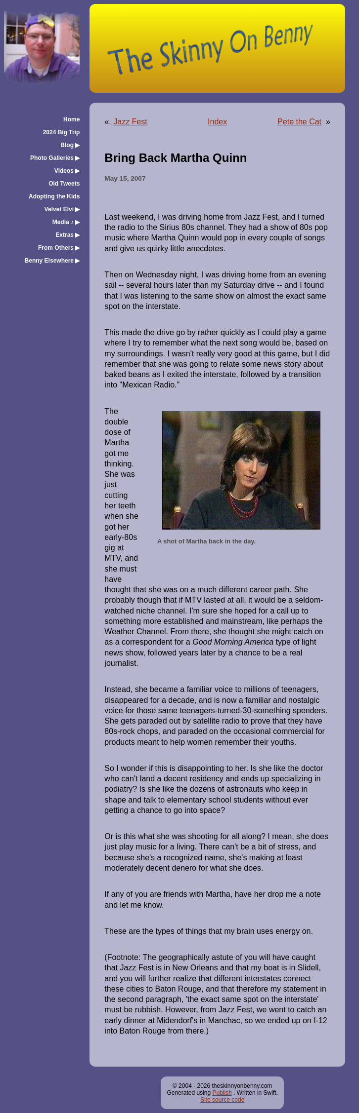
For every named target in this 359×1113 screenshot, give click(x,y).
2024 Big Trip (61, 132)
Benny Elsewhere (52, 260)
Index (217, 121)
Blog (70, 145)
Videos (67, 170)
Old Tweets (64, 183)
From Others (59, 247)
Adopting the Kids (54, 196)
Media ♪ (66, 222)
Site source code (222, 1099)
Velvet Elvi (62, 209)
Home (71, 119)
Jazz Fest (130, 121)
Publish (221, 1092)
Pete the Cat (299, 121)
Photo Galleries (55, 157)
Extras (67, 234)
